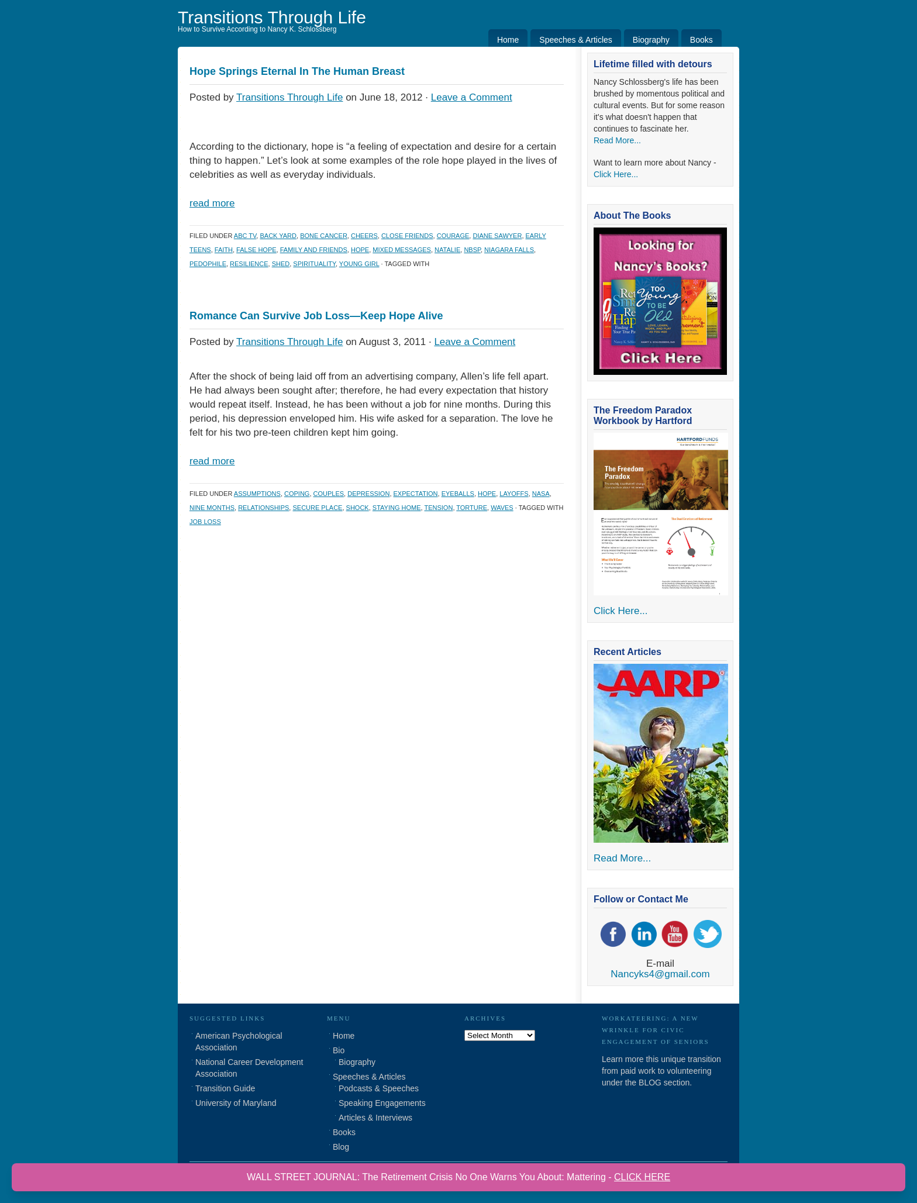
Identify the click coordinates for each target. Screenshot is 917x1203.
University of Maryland (236, 1103)
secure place (317, 507)
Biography (651, 39)
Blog (341, 1147)
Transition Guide (225, 1088)
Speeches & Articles (575, 39)
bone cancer (323, 235)
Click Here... (616, 174)
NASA (541, 493)
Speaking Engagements (382, 1103)
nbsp (472, 249)
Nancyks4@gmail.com (660, 974)
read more (212, 203)
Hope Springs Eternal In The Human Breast (297, 71)
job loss (205, 521)
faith (224, 249)
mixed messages (402, 249)
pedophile (207, 263)
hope (360, 249)
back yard (278, 235)
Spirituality (314, 263)
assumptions (257, 493)
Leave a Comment (471, 97)
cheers (364, 235)
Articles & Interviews (375, 1117)
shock (357, 507)
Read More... (617, 140)
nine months (212, 507)
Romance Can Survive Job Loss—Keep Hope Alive (316, 316)
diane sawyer (497, 235)
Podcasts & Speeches (379, 1088)
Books (701, 39)
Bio (338, 1050)
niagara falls (509, 249)
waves (502, 507)
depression (368, 493)
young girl (359, 263)
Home (508, 39)
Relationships (263, 507)
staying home (397, 507)
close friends (407, 235)
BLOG (650, 1082)
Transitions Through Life (272, 17)
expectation (416, 493)
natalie (447, 249)
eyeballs (458, 493)
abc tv (245, 235)
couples (328, 493)
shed (281, 263)
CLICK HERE (642, 1177)
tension (438, 507)
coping (296, 493)
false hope (256, 249)
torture (471, 507)
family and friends (313, 249)
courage (453, 235)
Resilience (249, 263)
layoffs (513, 493)
